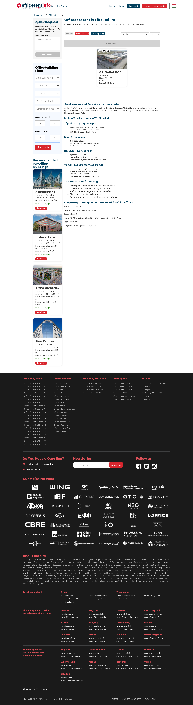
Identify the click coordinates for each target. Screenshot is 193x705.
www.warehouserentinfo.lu (71, 668)
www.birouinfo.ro (68, 638)
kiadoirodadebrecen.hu (98, 595)
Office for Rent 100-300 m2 (123, 386)
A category (146, 386)
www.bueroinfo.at (68, 614)
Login (122, 6)
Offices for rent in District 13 (35, 422)
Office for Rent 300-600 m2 (123, 389)
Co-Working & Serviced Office (153, 393)
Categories (41, 93)
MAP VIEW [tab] (112, 43)
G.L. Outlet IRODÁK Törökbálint (112, 72)
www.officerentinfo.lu (125, 629)
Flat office (146, 399)
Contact (112, 6)
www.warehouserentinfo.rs (155, 668)
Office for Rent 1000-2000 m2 (124, 396)
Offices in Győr (59, 405)
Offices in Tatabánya (61, 425)
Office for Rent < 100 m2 (122, 383)
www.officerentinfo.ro (69, 641)
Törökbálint (42, 85)
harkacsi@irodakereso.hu (38, 464)
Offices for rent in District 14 (35, 425)
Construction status (45, 109)
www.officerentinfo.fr (69, 629)
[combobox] (65, 6)
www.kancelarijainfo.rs (97, 638)
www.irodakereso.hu (97, 626)
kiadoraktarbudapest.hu (126, 595)
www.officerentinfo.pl (153, 629)
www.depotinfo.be (68, 653)
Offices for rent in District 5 (34, 396)
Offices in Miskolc (60, 412)
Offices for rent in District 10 (35, 412)
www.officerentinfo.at (69, 617)
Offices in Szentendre (62, 422)
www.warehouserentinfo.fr (127, 656)
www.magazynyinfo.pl (97, 665)
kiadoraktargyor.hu (152, 595)
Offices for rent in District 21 (35, 438)
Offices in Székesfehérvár (63, 418)
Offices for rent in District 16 (35, 431)
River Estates (44, 341)
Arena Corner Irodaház (47, 288)
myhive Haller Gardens (47, 237)
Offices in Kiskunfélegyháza (64, 409)
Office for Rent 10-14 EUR (93, 389)
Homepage (39, 15)
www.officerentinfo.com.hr (127, 617)
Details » (41, 208)
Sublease (145, 396)
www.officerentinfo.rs (97, 641)
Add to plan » (47, 54)
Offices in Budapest (61, 393)
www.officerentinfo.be (97, 617)
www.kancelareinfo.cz (153, 614)
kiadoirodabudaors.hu (70, 602)
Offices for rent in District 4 (34, 393)
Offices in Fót (59, 402)
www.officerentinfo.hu (97, 629)
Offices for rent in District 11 (35, 415)
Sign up (133, 6)
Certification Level (45, 101)
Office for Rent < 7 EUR (92, 383)
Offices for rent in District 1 (34, 383)
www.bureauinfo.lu (124, 626)
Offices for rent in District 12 (35, 418)
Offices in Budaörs (61, 389)
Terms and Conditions (130, 698)
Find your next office (154, 6)
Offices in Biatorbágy (62, 386)
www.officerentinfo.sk (125, 641)
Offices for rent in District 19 (35, 434)
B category (146, 389)
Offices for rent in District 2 (34, 386)
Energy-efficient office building (154, 383)
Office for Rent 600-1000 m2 (123, 393)
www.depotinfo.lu (68, 665)
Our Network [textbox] (63, 6)
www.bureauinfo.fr (68, 626)
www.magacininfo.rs (152, 665)
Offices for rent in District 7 (34, 402)
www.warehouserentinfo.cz (99, 656)
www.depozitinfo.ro (124, 665)
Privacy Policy (150, 698)
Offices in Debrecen (61, 396)
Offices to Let (54, 15)
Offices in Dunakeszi (61, 399)
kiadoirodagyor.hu (96, 599)
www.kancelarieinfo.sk (125, 638)
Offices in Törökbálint (62, 428)
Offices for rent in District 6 (34, 399)
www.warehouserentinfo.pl (99, 668)
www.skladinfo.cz (95, 653)
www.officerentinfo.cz (153, 617)
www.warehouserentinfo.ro (127, 668)
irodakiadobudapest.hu (70, 599)
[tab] (69, 33)
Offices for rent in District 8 (34, 405)
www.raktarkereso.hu (153, 653)
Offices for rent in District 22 (35, 441)
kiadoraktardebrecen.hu (126, 599)
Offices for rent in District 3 (34, 389)
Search (43, 147)
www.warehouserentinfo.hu (155, 656)
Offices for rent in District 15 (35, 428)
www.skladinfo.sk (68, 677)
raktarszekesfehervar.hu (154, 599)
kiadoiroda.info (67, 595)
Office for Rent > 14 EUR (92, 393)
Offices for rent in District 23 (35, 444)
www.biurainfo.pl (151, 626)
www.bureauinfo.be (96, 614)
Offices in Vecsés (60, 431)
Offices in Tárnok (60, 383)
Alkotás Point (45, 192)
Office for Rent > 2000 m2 (122, 399)
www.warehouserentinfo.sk (72, 680)
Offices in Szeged (60, 415)
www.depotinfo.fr (123, 653)
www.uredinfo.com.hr (125, 614)
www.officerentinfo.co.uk (154, 638)
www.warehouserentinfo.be (72, 656)
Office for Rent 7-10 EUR (92, 386)
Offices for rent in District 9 (34, 409)
